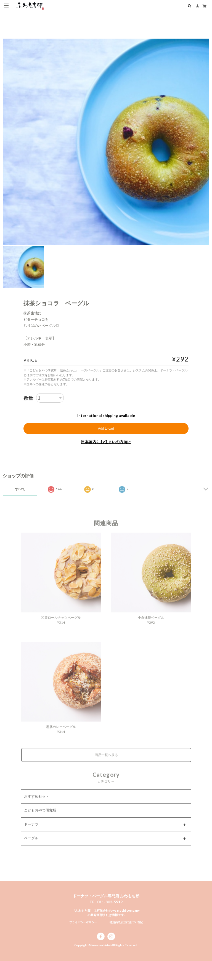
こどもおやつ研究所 (40, 814)
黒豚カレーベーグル (61, 731)
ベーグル (31, 842)
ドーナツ (31, 828)
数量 (28, 397)
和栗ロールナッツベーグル (61, 622)
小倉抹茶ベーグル (151, 622)
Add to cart (106, 428)
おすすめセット (36, 800)
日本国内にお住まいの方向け (106, 441)
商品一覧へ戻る (106, 759)
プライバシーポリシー (83, 922)
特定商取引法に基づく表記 (126, 922)
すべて (20, 489)
